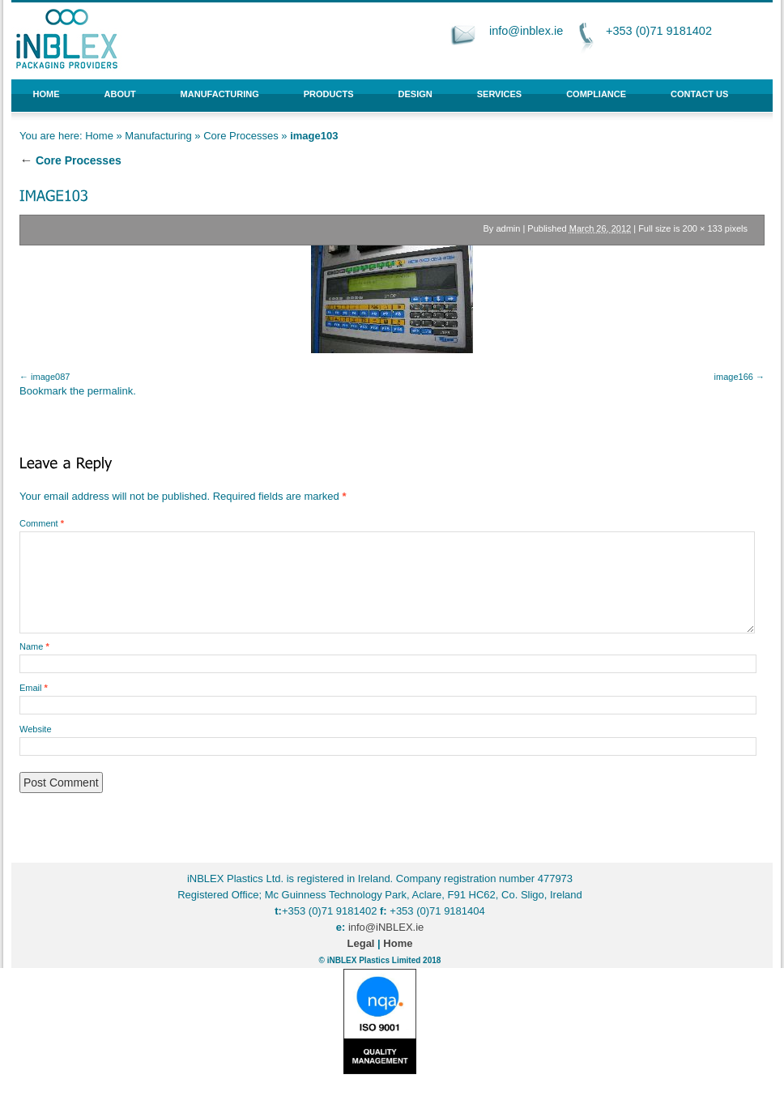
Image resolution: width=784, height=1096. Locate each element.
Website (35, 729)
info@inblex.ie (526, 30)
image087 (50, 377)
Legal (361, 943)
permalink (110, 391)
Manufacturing (220, 94)
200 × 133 (702, 228)
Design (415, 94)
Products (329, 94)
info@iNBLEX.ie (386, 927)
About (120, 94)
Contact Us (699, 94)
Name (34, 646)
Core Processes (240, 136)
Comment (41, 523)
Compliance (596, 94)
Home (46, 94)
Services (499, 94)
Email (33, 688)
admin (508, 228)
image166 (733, 377)
